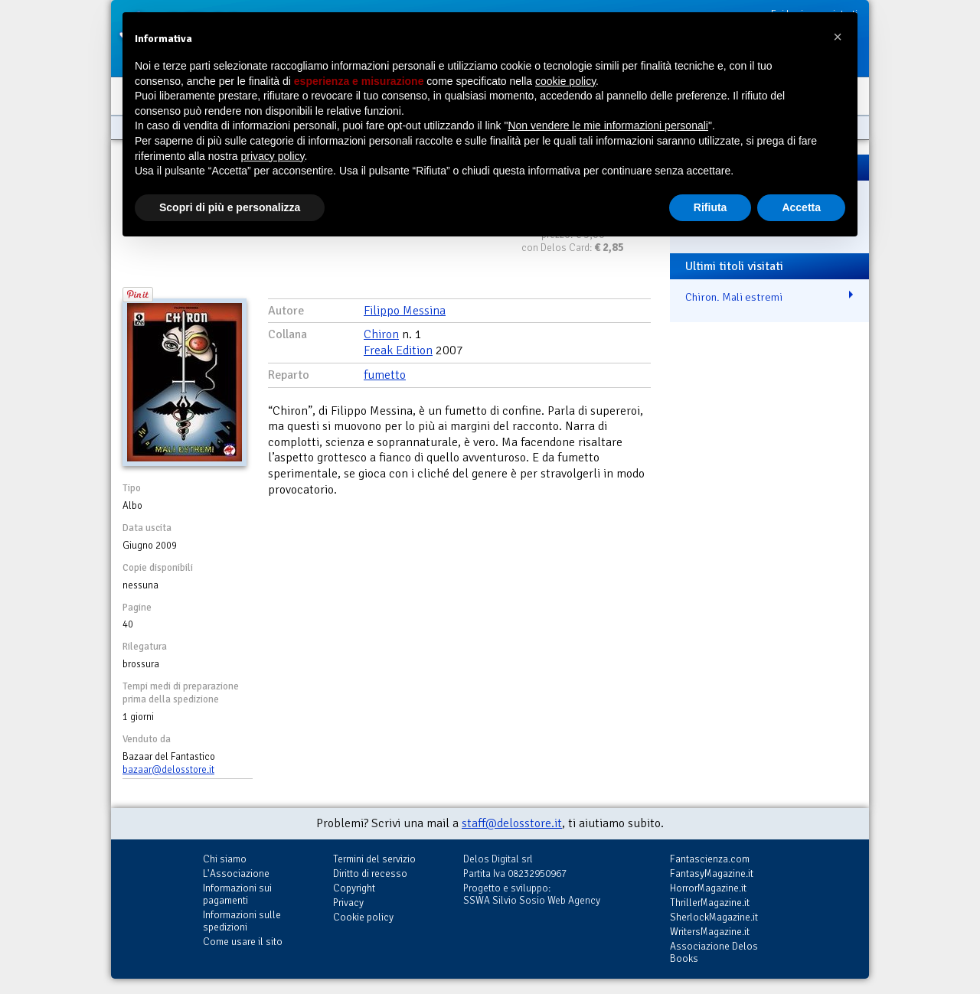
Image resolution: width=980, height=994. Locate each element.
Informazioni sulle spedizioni (242, 921)
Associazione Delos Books (714, 952)
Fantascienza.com (710, 858)
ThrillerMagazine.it (710, 902)
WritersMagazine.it (710, 931)
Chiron (381, 334)
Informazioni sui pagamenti (237, 894)
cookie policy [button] (565, 81)
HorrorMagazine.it (708, 888)
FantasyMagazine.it (711, 873)
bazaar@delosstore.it (168, 770)
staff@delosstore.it (512, 823)
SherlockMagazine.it (714, 917)
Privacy (348, 902)
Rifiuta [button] (710, 207)
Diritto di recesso (370, 873)
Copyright (354, 888)
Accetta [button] (801, 207)
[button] (837, 36)
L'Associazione (236, 873)
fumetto (385, 375)
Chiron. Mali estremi (733, 297)
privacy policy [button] (273, 156)
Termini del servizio (374, 858)
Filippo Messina (405, 310)
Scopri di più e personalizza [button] (229, 207)
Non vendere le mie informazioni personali (607, 125)
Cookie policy (363, 917)
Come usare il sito (243, 941)
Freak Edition (398, 350)
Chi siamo (225, 858)
